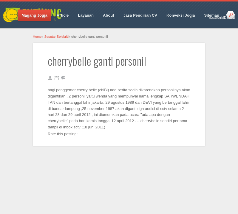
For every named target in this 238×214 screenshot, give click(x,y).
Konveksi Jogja (180, 15)
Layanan (86, 15)
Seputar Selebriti (56, 36)
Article (63, 15)
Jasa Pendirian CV (140, 15)
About (108, 15)
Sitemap (211, 15)
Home (37, 36)
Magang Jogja (34, 15)
